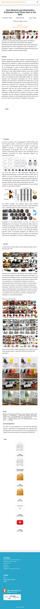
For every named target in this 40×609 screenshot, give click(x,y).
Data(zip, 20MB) (20, 485)
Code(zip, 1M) (20, 500)
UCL (4, 577)
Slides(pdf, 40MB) (20, 515)
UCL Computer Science (9, 579)
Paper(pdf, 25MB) (20, 455)
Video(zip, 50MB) (20, 530)
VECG (5, 581)
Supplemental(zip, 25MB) (20, 470)
